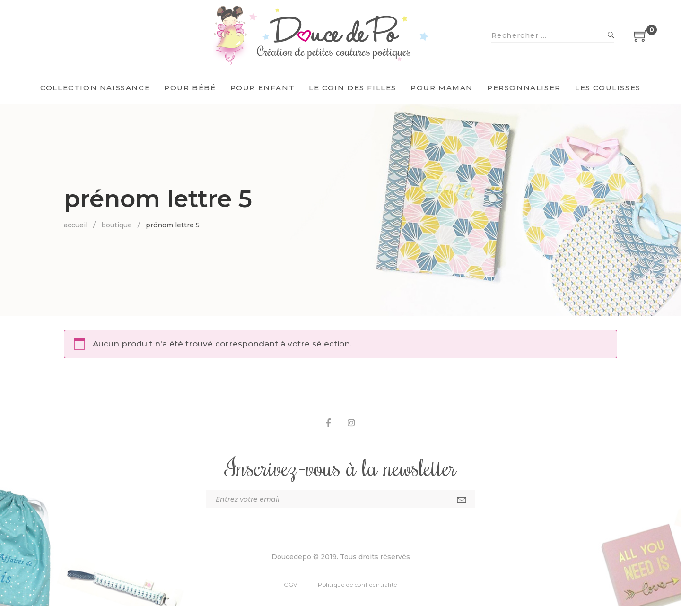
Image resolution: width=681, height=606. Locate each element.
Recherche (611, 35)
